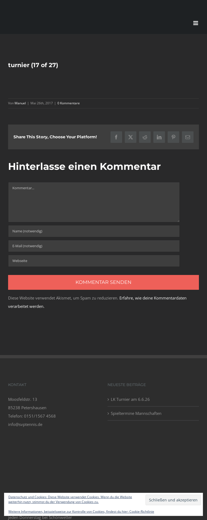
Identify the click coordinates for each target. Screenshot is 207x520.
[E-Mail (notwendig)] (94, 246)
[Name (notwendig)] (94, 231)
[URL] (94, 261)
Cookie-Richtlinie (141, 511)
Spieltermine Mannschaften (136, 413)
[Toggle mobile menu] (196, 23)
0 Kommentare (68, 103)
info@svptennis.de (25, 424)
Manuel (20, 103)
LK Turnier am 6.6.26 (130, 399)
